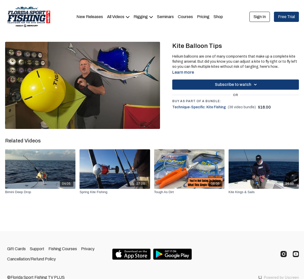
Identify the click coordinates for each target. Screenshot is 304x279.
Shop (218, 17)
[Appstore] (131, 254)
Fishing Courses (62, 249)
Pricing (203, 17)
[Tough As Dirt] (189, 192)
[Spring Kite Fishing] (115, 192)
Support (37, 249)
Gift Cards (16, 249)
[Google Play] (172, 254)
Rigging (143, 17)
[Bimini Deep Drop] (40, 192)
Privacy (88, 249)
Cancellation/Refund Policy (31, 259)
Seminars (165, 17)
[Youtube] (296, 254)
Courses (185, 17)
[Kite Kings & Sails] (264, 192)
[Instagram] (284, 254)
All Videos (118, 17)
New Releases (89, 17)
